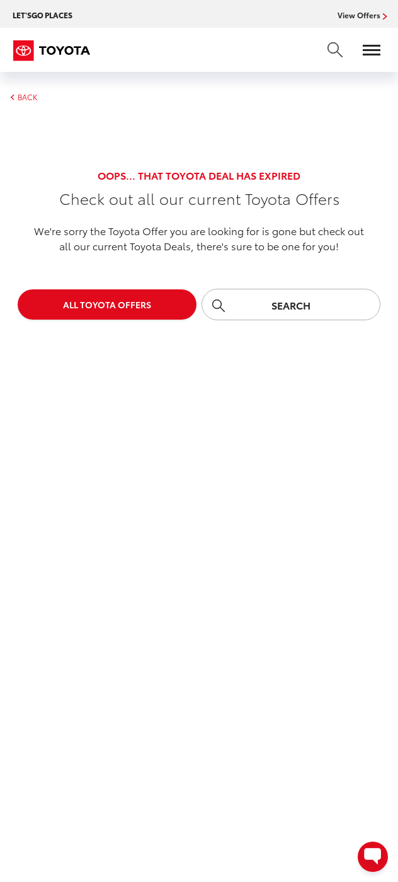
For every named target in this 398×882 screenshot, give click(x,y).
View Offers (360, 15)
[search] (335, 50)
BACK (23, 97)
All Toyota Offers (107, 304)
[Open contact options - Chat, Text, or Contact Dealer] (373, 857)
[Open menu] (365, 50)
